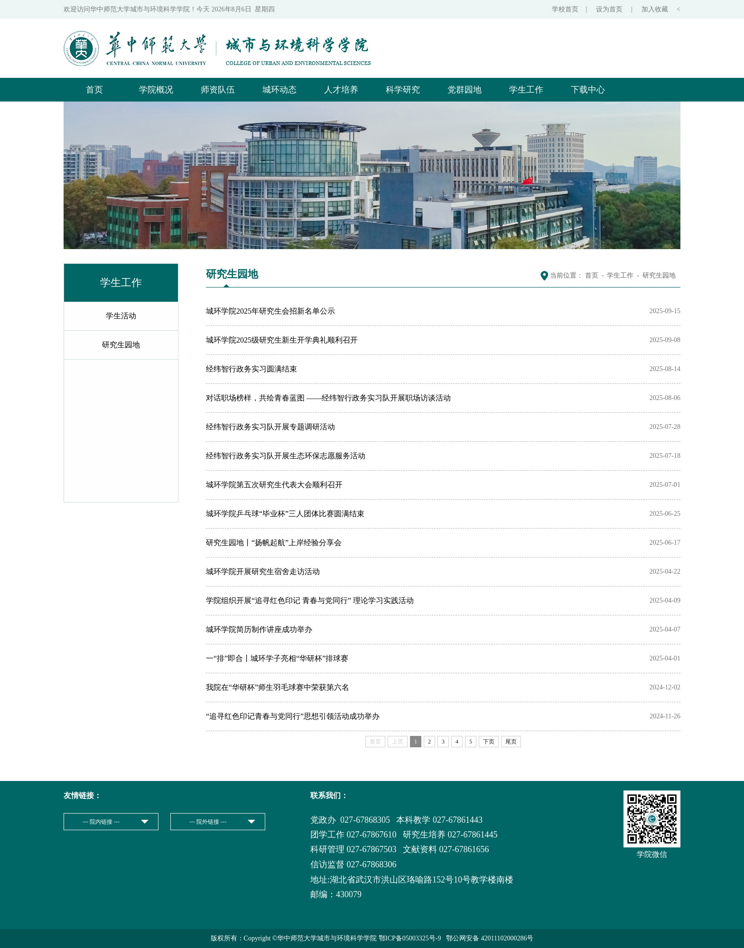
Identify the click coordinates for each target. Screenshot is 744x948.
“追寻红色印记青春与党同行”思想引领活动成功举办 (293, 716)
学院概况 (156, 89)
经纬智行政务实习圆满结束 (251, 369)
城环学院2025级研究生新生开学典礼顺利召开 (282, 340)
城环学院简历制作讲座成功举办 (259, 629)
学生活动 (121, 316)
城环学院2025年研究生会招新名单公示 (270, 311)
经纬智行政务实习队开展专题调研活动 (270, 427)
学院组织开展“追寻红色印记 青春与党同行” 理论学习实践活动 (310, 600)
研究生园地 (121, 345)
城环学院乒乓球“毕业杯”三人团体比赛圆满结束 (285, 514)
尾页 (511, 741)
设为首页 (610, 9)
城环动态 (279, 89)
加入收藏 (656, 9)
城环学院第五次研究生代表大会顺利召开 (274, 485)
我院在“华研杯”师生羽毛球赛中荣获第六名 (277, 687)
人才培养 (341, 89)
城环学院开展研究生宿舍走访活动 (263, 571)
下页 (488, 741)
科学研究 (403, 89)
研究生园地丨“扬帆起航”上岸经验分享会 (274, 543)
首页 (94, 89)
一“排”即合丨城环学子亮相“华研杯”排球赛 (277, 658)
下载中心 (588, 89)
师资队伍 (218, 89)
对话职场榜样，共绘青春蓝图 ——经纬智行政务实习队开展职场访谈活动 (328, 398)
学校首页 (565, 9)
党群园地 (464, 89)
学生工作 (526, 89)
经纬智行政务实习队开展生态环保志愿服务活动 (285, 456)
